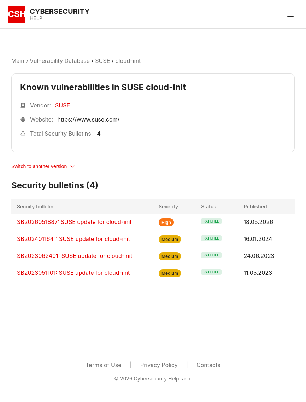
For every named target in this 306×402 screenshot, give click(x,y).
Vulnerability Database (60, 60)
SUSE (102, 60)
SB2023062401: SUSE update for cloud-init (75, 255)
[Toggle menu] (290, 14)
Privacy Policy (159, 364)
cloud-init (128, 60)
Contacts (208, 364)
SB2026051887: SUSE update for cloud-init (74, 221)
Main (17, 60)
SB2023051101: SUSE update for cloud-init (73, 272)
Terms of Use (103, 364)
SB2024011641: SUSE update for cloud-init (73, 238)
